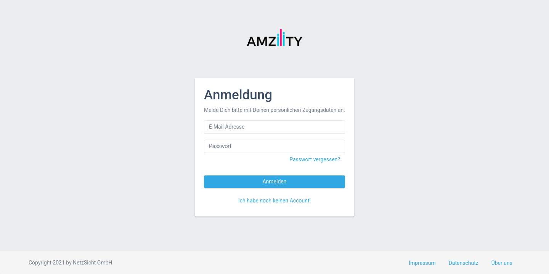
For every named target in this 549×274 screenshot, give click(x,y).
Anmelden (274, 181)
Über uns (501, 263)
